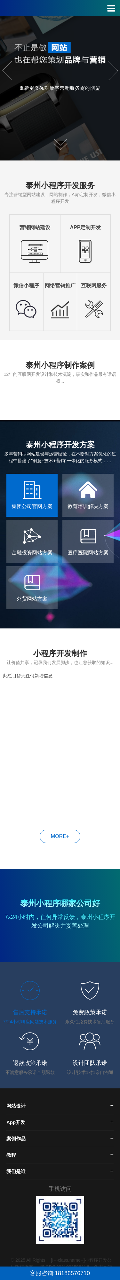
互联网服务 (94, 285)
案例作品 (16, 1138)
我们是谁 (16, 1171)
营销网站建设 (35, 227)
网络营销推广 (60, 285)
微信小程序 (26, 285)
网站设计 (16, 1106)
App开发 (15, 1122)
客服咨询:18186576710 (60, 1273)
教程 (11, 1155)
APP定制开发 (85, 227)
